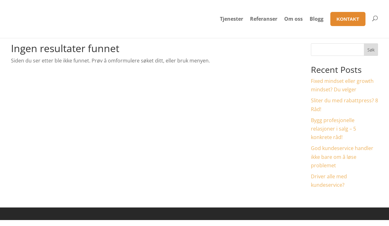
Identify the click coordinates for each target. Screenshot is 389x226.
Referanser (263, 18)
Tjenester (231, 18)
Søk (371, 50)
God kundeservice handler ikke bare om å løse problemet (342, 157)
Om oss (293, 18)
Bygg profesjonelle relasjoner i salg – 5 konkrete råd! (333, 129)
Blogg (316, 18)
